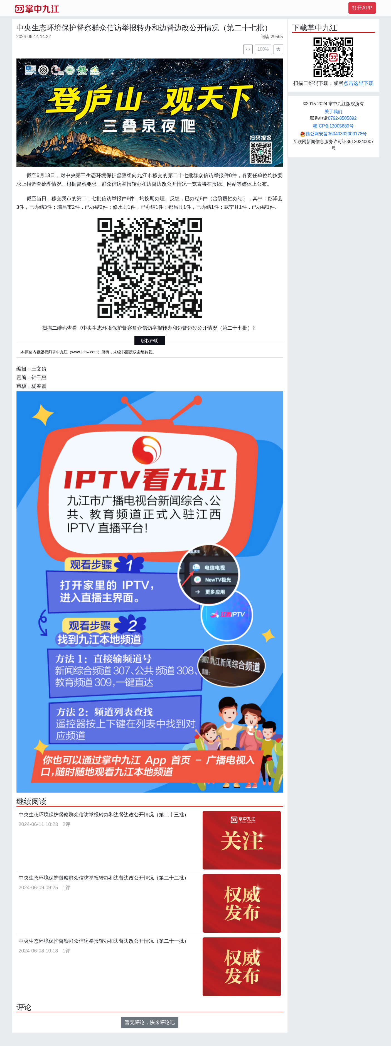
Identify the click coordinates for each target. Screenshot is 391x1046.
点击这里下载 (358, 83)
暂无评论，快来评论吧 (150, 1022)
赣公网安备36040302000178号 (333, 133)
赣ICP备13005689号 (333, 126)
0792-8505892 (342, 118)
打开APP (362, 8)
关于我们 (333, 111)
